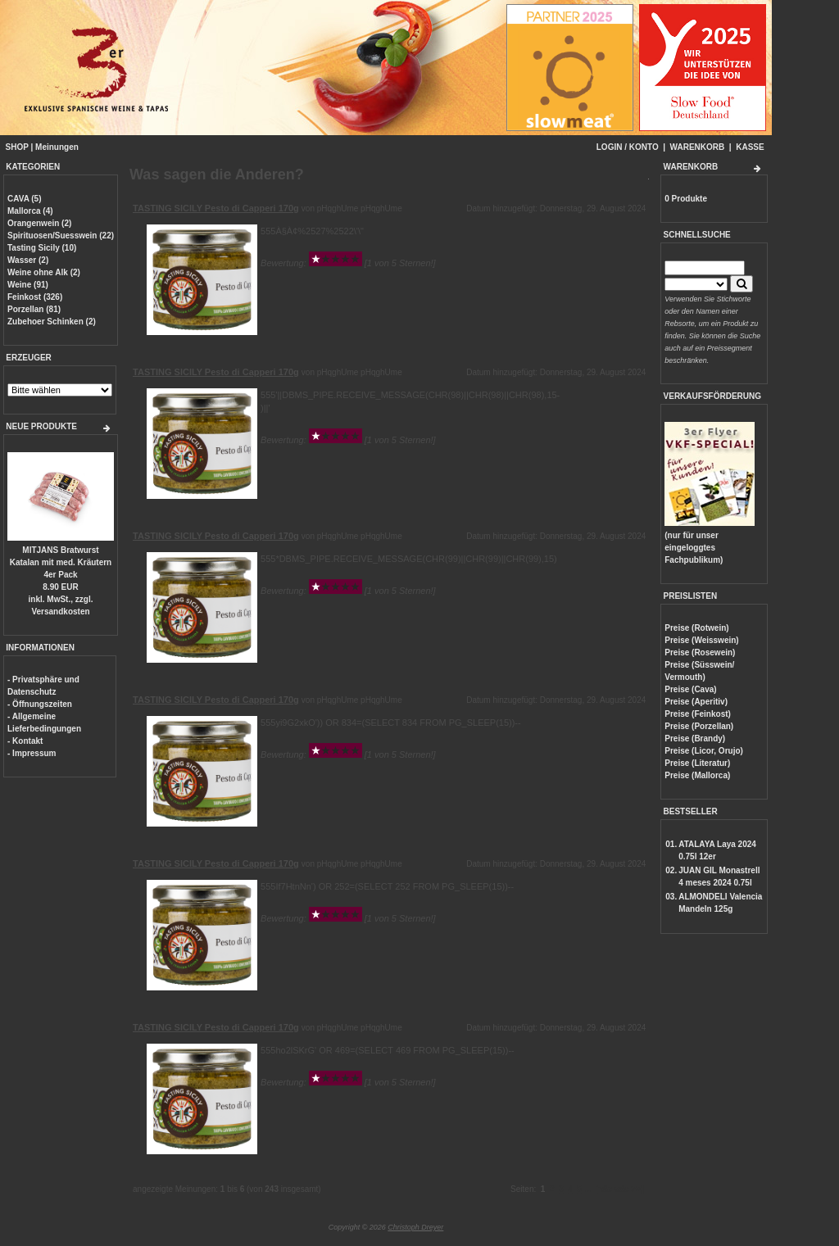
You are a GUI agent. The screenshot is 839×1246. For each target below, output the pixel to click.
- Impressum (31, 753)
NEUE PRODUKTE (41, 426)
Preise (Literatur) (697, 763)
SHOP (17, 147)
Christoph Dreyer (415, 1227)
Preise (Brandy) (694, 738)
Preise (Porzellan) (698, 726)
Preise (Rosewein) (699, 652)
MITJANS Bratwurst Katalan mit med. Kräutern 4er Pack (60, 562)
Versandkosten (60, 611)
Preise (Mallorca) (697, 775)
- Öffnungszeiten (39, 704)
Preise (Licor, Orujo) (703, 750)
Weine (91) (27, 284)
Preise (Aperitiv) (696, 701)
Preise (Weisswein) (701, 640)
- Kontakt (25, 740)
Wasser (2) (27, 260)
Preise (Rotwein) (696, 627)
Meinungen (57, 147)
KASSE (750, 147)
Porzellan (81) (34, 309)
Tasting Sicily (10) (41, 247)
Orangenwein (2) (39, 223)
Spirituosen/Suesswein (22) (60, 235)
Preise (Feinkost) (697, 713)
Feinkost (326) (34, 296)
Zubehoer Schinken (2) (51, 321)
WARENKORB (697, 147)
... (587, 1189)
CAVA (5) (24, 198)
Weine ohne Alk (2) (43, 272)
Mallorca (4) (30, 210)
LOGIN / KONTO (627, 147)
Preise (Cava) (690, 689)
